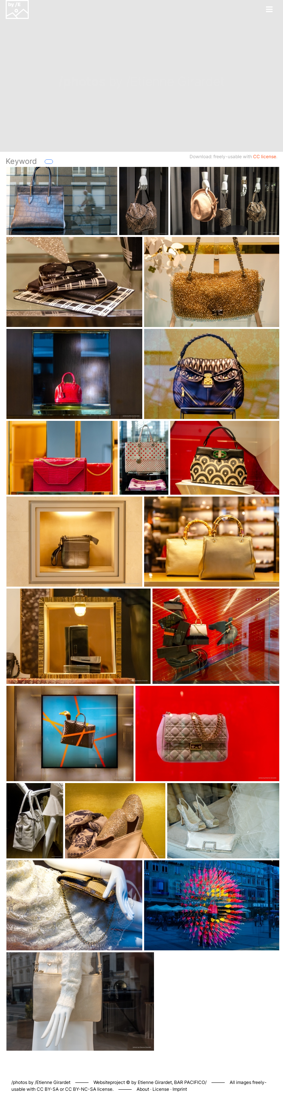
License (160, 1089)
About (143, 1089)
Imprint (180, 1089)
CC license (264, 156)
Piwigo (240, 1074)
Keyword (21, 161)
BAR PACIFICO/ (190, 1082)
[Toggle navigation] (269, 9)
